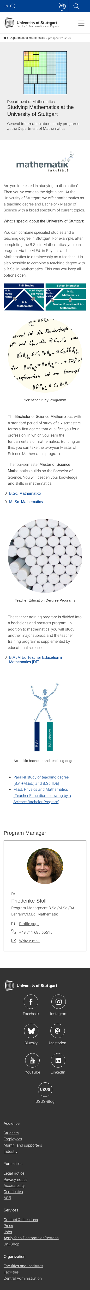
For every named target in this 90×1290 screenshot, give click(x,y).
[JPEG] (45, 294)
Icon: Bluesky (31, 1028)
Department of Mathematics (24, 36)
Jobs (8, 1228)
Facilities (11, 1268)
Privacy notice (15, 1176)
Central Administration (23, 1275)
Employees (13, 1135)
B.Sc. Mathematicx (25, 490)
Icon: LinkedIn (58, 1057)
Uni (6, 6)
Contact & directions (21, 1216)
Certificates (13, 1188)
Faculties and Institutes (23, 1262)
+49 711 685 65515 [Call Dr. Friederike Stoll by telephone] (35, 929)
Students (11, 1129)
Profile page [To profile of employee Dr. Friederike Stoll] (29, 920)
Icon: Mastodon (57, 1028)
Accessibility (14, 1182)
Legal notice (14, 1169)
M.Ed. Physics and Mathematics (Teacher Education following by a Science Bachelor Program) (42, 792)
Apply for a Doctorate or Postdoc (31, 1234)
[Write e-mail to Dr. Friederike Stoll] (25, 938)
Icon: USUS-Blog (45, 1086)
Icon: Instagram (58, 998)
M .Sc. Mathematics (26, 499)
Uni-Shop (11, 1240)
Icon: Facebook (31, 998)
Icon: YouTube (32, 1057)
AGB (7, 1194)
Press (8, 1222)
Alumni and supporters (23, 1141)
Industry (11, 1148)
